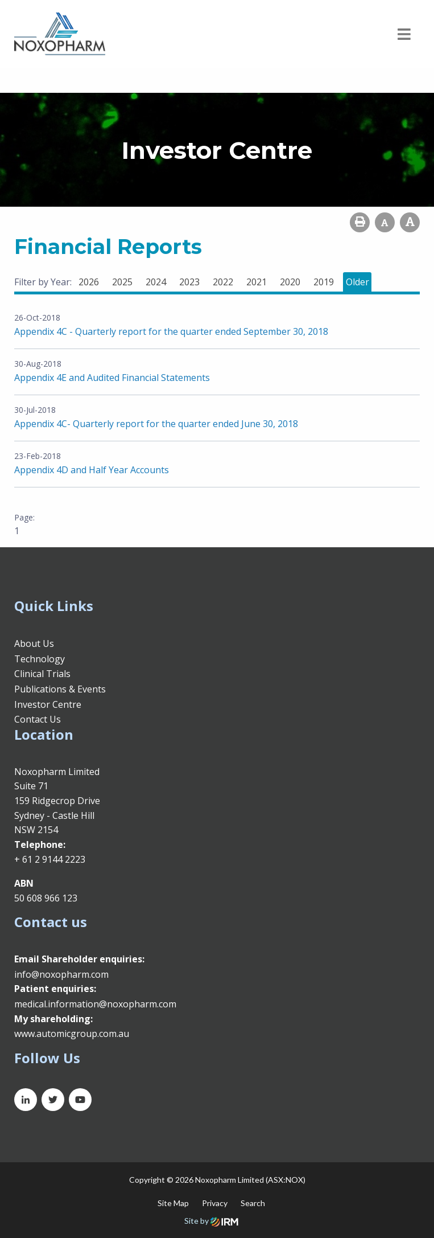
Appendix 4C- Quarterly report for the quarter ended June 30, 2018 (156, 423)
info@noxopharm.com (61, 974)
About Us (34, 643)
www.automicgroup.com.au (71, 1033)
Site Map (173, 1203)
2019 (323, 282)
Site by (211, 1220)
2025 (122, 282)
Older (357, 282)
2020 (290, 282)
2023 (189, 282)
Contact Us (37, 719)
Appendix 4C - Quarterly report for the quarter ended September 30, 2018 (171, 331)
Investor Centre (47, 704)
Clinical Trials (42, 673)
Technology (39, 659)
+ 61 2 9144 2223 (49, 859)
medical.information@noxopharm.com (95, 1004)
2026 (88, 282)
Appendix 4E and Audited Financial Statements (112, 377)
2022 (223, 282)
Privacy (215, 1203)
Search (253, 1203)
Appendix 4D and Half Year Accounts (91, 470)
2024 (156, 282)
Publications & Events (60, 689)
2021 (256, 282)
